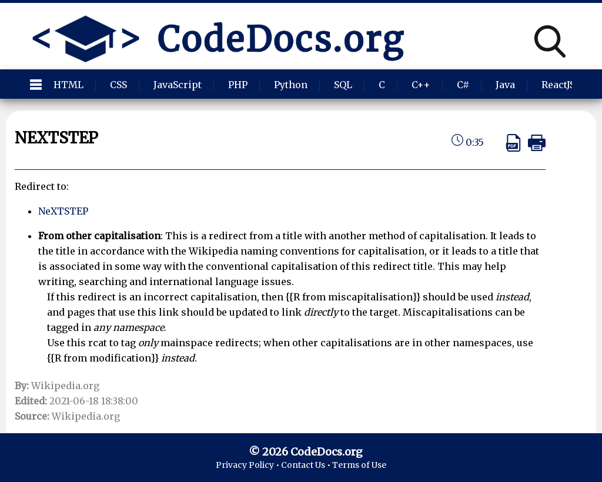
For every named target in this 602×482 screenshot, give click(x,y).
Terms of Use (359, 465)
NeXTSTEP (63, 211)
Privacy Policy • (248, 465)
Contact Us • (306, 465)
